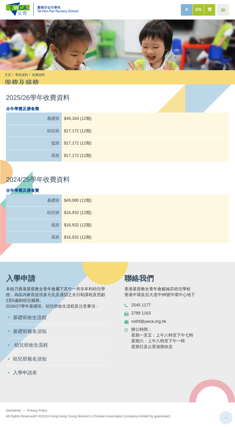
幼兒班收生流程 (31, 349)
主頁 (8, 75)
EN (198, 9)
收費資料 (38, 75)
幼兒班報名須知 (30, 363)
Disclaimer (13, 414)
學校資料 (21, 75)
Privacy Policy (37, 414)
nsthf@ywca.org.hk (148, 325)
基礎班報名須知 (30, 335)
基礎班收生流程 (30, 321)
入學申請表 (25, 376)
